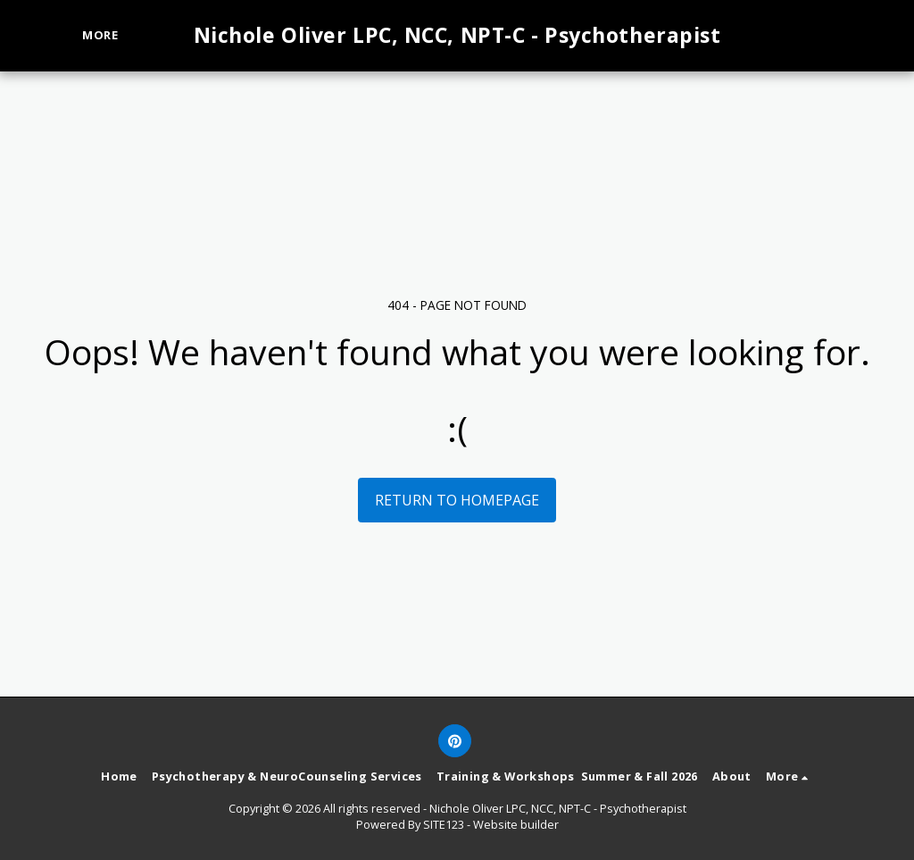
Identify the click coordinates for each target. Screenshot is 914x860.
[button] (808, 35)
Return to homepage (457, 500)
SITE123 (443, 824)
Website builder (516, 824)
